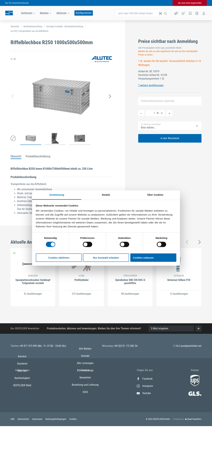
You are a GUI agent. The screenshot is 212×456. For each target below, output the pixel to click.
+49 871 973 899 (28, 345)
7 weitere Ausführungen (151, 85)
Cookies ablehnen (58, 257)
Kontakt (85, 386)
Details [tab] (106, 194)
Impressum (37, 449)
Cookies (73, 449)
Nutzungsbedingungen (56, 449)
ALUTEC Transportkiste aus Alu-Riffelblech (29, 31)
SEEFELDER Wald (22, 407)
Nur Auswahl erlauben (106, 257)
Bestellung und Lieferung (85, 414)
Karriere (22, 378)
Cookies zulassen (143, 257)
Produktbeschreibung (38, 156)
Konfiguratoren (84, 12)
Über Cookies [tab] (155, 194)
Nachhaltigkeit (22, 400)
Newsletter (85, 407)
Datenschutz (23, 449)
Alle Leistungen (85, 393)
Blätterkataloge (85, 400)
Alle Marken (85, 378)
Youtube (144, 393)
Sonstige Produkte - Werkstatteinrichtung (64, 26)
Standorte (22, 386)
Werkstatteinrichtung (32, 26)
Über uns (22, 393)
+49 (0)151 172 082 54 (126, 345)
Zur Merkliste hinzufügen (151, 124)
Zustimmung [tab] (56, 194)
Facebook (145, 378)
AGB (13, 449)
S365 (85, 422)
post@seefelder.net (191, 345)
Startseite (15, 26)
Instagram (145, 386)
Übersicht (16, 156)
